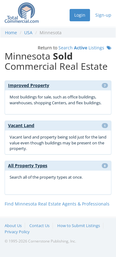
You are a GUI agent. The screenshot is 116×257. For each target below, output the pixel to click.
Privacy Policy (17, 231)
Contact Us (39, 225)
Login (79, 15)
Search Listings (84, 48)
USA (28, 32)
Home (11, 32)
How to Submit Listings (78, 225)
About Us (13, 225)
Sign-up (103, 15)
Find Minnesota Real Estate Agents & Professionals (57, 204)
